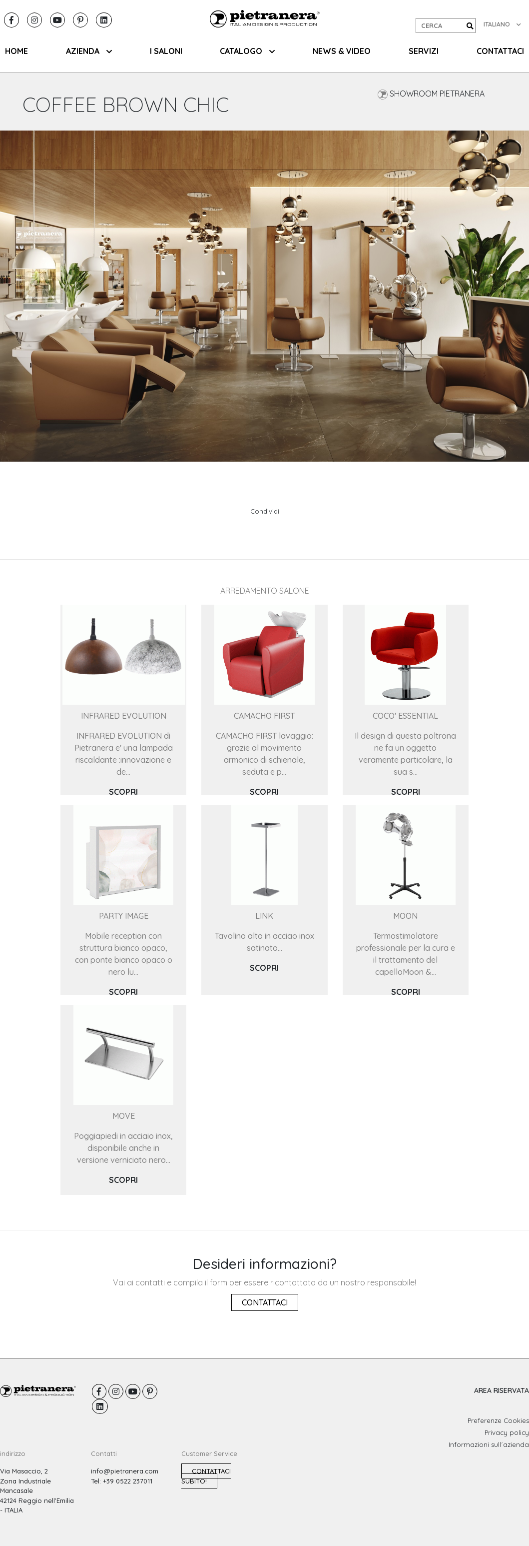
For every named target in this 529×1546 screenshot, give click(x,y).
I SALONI (166, 51)
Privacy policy (507, 1432)
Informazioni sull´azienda (489, 1444)
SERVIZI (424, 51)
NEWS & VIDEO (342, 51)
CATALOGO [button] (247, 51)
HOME (16, 51)
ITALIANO (502, 24)
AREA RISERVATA (501, 1390)
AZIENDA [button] (89, 51)
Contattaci (265, 1302)
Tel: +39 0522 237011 (121, 1481)
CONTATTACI (500, 51)
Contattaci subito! (206, 1476)
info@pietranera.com (124, 1471)
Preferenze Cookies (498, 1420)
